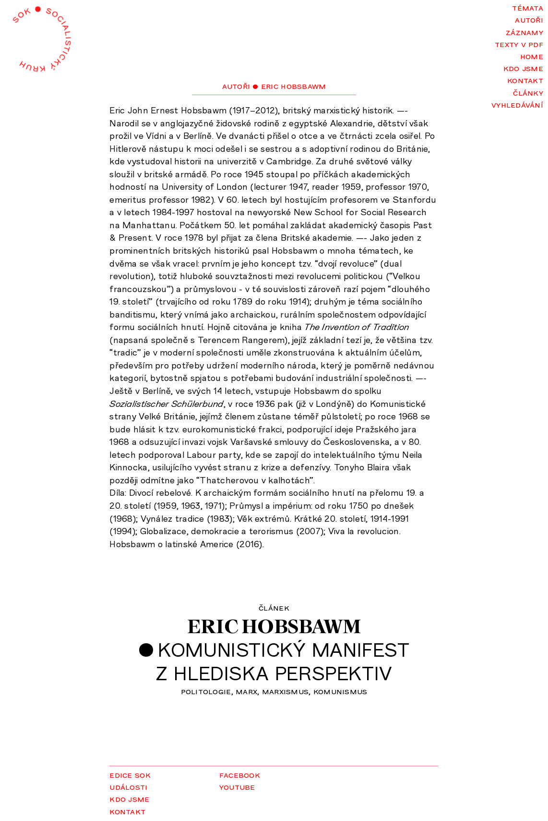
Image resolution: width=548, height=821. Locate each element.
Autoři (529, 19)
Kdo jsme (523, 67)
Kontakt (525, 79)
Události (128, 786)
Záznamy (524, 31)
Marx (246, 691)
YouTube (237, 786)
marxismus (285, 691)
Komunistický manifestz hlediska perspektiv (282, 660)
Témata (527, 7)
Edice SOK (129, 774)
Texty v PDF (519, 43)
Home (531, 55)
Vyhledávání (517, 104)
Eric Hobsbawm (274, 626)
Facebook (239, 774)
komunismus (340, 691)
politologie (206, 691)
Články (528, 92)
